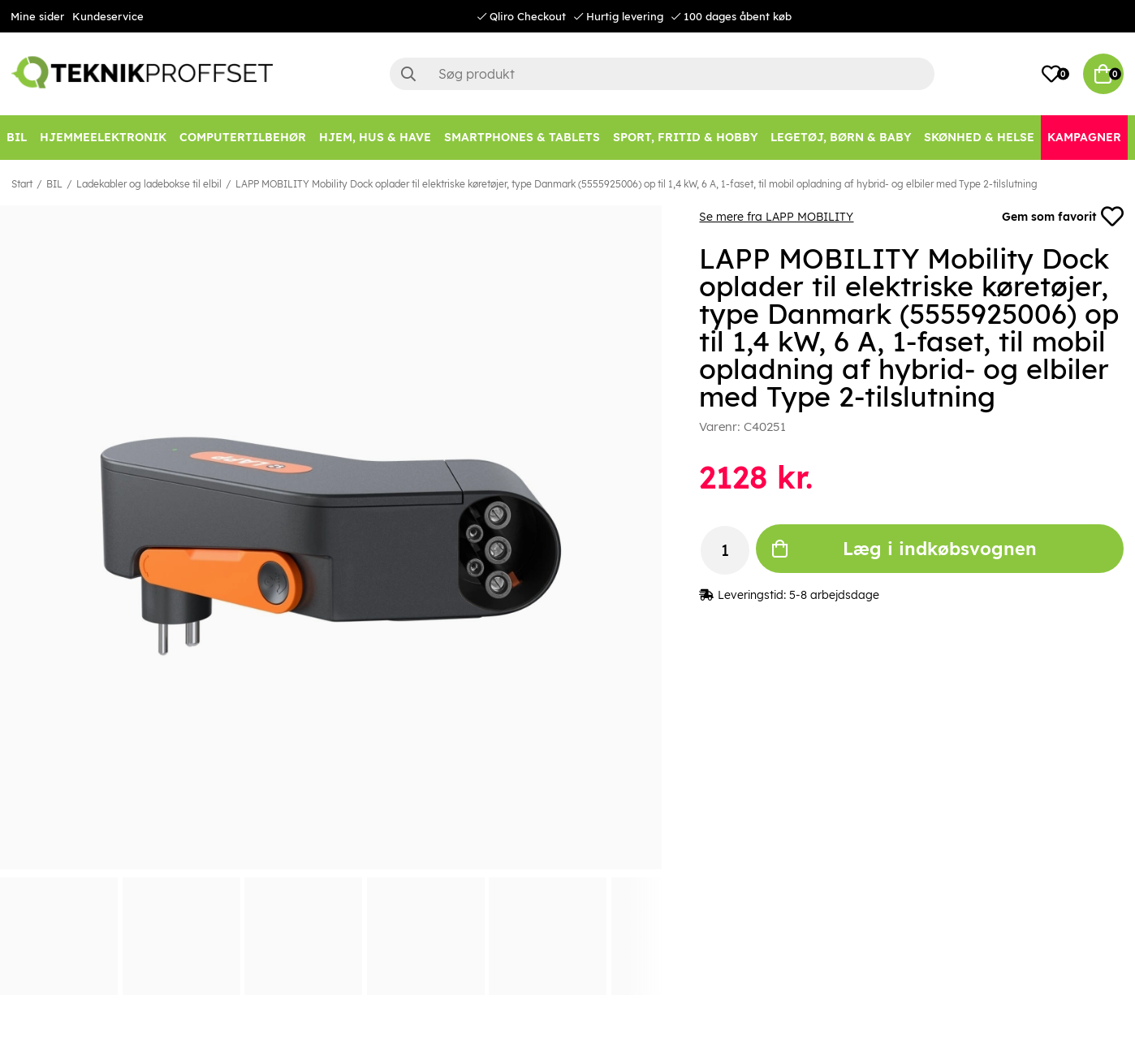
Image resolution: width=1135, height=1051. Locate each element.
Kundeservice (108, 16)
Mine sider (37, 16)
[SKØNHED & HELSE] (979, 137)
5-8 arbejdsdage (834, 595)
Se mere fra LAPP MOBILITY (776, 216)
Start (21, 184)
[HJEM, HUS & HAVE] (375, 137)
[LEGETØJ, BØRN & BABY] (840, 137)
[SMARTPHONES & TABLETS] (522, 137)
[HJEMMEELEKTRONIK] (103, 137)
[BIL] (16, 137)
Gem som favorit (1063, 216)
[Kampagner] (1084, 137)
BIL (54, 184)
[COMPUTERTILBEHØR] (243, 137)
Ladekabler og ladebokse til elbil (149, 184)
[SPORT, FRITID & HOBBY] (685, 137)
